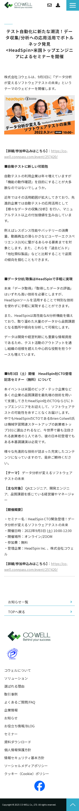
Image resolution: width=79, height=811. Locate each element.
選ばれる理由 (14, 686)
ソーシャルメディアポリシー (26, 766)
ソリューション (16, 678)
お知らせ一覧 (18, 601)
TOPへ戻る (16, 611)
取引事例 (11, 694)
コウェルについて (17, 670)
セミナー (11, 734)
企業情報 (11, 710)
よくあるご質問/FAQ (19, 702)
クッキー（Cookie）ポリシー (26, 774)
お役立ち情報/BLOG (19, 726)
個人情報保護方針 (17, 750)
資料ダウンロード (58, 5)
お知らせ (11, 718)
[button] (72, 5)
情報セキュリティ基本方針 (24, 758)
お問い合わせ (49, 5)
